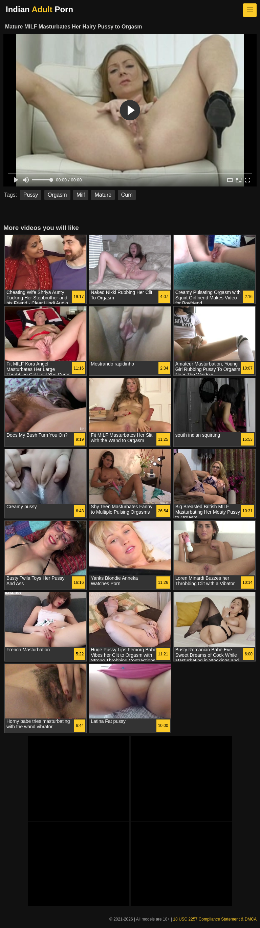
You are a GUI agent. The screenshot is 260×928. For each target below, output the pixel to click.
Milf (81, 195)
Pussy (30, 195)
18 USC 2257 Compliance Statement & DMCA (215, 919)
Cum (127, 195)
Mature (102, 195)
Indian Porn (39, 9)
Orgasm (57, 195)
